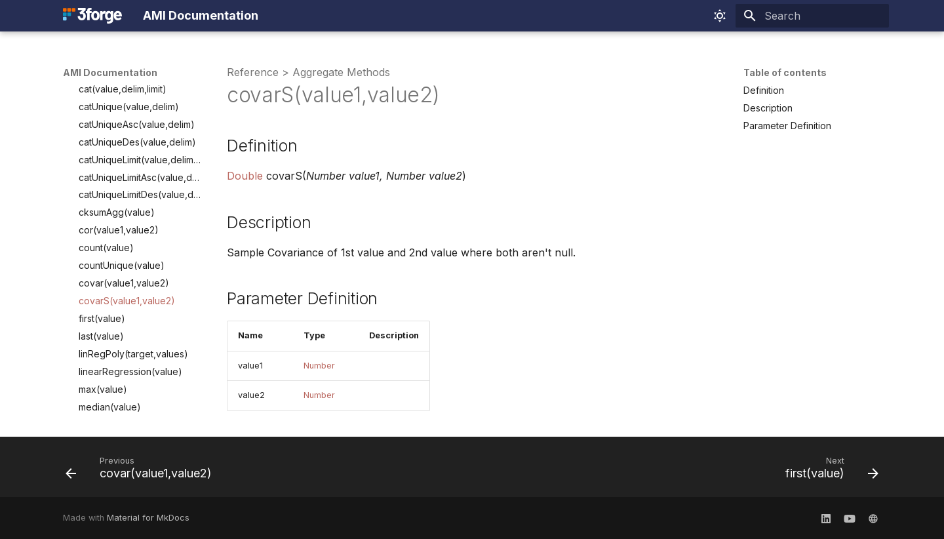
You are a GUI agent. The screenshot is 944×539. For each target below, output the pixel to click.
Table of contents (785, 72)
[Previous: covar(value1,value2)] (142, 470)
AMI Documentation (110, 72)
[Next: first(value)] (828, 470)
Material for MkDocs (148, 518)
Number (319, 365)
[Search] (812, 16)
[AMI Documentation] (92, 16)
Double (245, 175)
